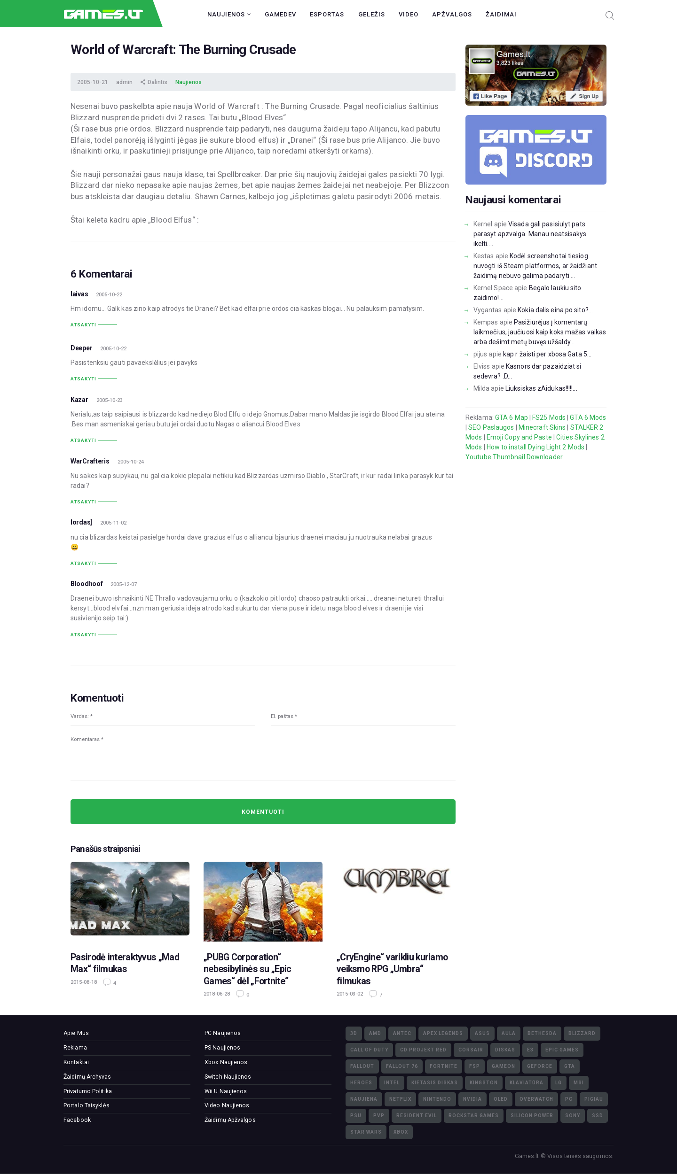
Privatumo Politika (87, 1091)
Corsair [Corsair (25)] (470, 1049)
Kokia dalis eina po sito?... (555, 310)
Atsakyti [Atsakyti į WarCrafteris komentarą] (83, 501)
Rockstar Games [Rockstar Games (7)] (474, 1115)
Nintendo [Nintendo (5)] (437, 1099)
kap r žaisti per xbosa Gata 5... (547, 354)
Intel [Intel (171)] (392, 1082)
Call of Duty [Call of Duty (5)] (369, 1049)
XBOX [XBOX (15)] (401, 1132)
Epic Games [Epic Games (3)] (562, 1049)
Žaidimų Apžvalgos (230, 1120)
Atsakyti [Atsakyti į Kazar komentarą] (83, 440)
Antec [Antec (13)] (402, 1033)
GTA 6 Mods (588, 417)
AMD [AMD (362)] (375, 1033)
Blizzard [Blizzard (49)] (582, 1033)
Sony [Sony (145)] (572, 1115)
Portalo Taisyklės (86, 1105)
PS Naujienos (222, 1047)
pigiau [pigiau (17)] (593, 1099)
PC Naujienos (223, 1033)
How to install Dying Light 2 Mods (535, 447)
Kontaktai (76, 1062)
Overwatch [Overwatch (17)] (536, 1099)
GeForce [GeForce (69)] (539, 1066)
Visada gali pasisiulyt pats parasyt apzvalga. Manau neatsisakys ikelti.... (530, 233)
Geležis (371, 14)
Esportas (327, 14)
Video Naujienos (227, 1105)
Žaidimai (501, 14)
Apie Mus (76, 1033)
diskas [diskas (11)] (505, 1049)
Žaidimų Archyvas (87, 1077)
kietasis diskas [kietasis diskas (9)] (434, 1082)
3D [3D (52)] (353, 1033)
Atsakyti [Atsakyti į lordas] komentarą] (83, 563)
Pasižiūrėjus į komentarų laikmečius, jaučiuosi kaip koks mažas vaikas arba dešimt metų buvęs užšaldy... (539, 332)
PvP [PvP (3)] (379, 1115)
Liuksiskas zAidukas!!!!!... (541, 388)
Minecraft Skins (542, 427)
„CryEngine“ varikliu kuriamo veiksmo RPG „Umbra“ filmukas (392, 969)
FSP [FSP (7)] (474, 1066)
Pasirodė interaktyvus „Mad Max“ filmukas (125, 963)
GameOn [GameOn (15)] (503, 1066)
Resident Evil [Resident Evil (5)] (416, 1115)
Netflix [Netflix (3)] (400, 1099)
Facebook (77, 1120)
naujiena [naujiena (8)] (364, 1099)
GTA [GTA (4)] (569, 1066)
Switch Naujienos (228, 1077)
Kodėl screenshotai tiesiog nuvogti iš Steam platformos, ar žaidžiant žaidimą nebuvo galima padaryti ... (535, 265)
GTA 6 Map (511, 417)
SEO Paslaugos (491, 427)
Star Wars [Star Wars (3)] (366, 1132)
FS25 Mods (549, 417)
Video (408, 14)
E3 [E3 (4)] (530, 1049)
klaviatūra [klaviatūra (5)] (526, 1082)
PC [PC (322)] (569, 1099)
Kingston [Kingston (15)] (484, 1082)
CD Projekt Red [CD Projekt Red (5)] (423, 1049)
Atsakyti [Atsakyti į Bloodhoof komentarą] (83, 634)
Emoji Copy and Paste (519, 437)
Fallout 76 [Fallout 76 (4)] (402, 1066)
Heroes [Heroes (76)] (361, 1082)
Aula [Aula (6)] (509, 1033)
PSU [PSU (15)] (356, 1115)
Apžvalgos (452, 14)
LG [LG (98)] (558, 1082)
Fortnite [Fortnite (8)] (443, 1066)
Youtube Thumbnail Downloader (514, 457)
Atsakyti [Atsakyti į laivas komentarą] (83, 324)
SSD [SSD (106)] (597, 1115)
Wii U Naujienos (226, 1091)
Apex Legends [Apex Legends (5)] (443, 1033)
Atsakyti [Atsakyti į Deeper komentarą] (83, 378)
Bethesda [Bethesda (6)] (542, 1033)
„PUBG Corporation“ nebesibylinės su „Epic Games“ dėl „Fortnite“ (247, 969)
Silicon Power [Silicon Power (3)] (532, 1115)
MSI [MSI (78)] (579, 1082)
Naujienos (229, 14)
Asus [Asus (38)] (482, 1033)
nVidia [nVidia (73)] (472, 1099)
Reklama (75, 1047)
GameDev (280, 14)
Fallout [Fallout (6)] (362, 1066)
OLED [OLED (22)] (501, 1099)
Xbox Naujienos (226, 1062)
